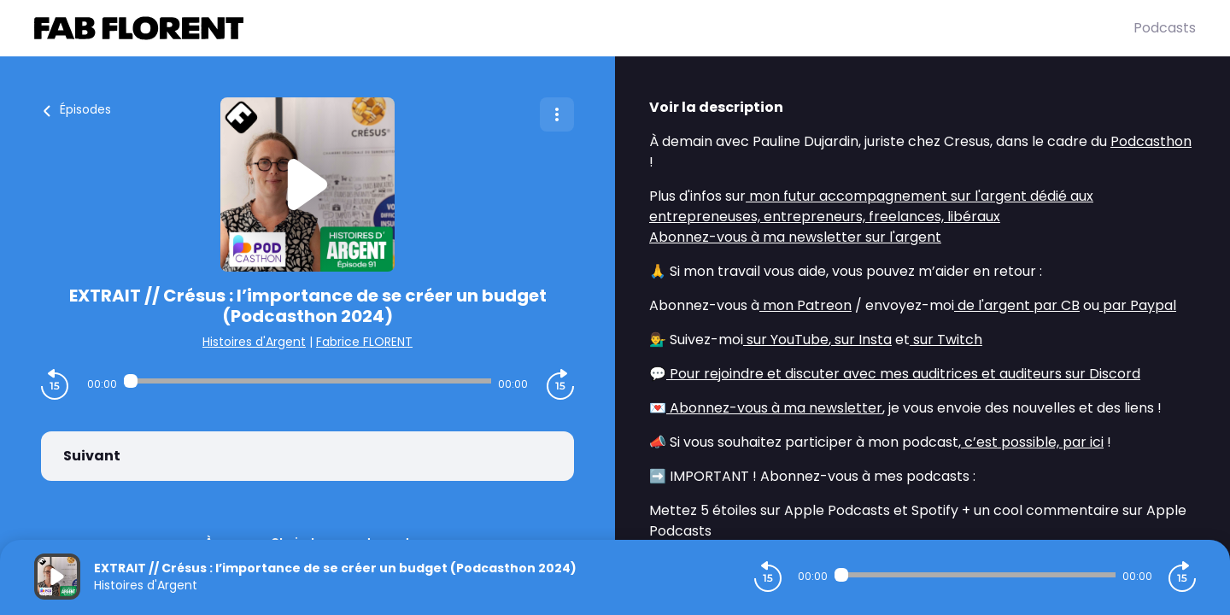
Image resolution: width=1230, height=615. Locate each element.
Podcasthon (1151, 141)
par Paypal (1137, 305)
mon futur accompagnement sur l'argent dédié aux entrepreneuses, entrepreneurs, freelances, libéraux (871, 206)
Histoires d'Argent (254, 341)
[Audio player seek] (307, 381)
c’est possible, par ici (1032, 442)
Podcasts (1164, 28)
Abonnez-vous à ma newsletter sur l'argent (795, 237)
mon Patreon (805, 305)
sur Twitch (946, 339)
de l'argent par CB (1017, 305)
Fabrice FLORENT (364, 341)
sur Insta (861, 339)
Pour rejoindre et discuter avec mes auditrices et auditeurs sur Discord (903, 374)
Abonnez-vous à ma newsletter (774, 408)
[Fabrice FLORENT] (583, 28)
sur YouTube (786, 339)
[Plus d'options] (557, 114)
